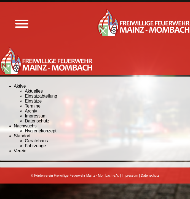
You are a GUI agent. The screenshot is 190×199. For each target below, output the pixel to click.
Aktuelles (34, 91)
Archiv (31, 111)
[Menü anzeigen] (21, 24)
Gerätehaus (36, 140)
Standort (22, 135)
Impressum (36, 116)
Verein (20, 150)
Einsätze (33, 101)
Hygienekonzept (41, 131)
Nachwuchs (25, 126)
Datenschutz (37, 121)
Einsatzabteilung (41, 96)
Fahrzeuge (35, 145)
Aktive (20, 86)
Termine (33, 106)
